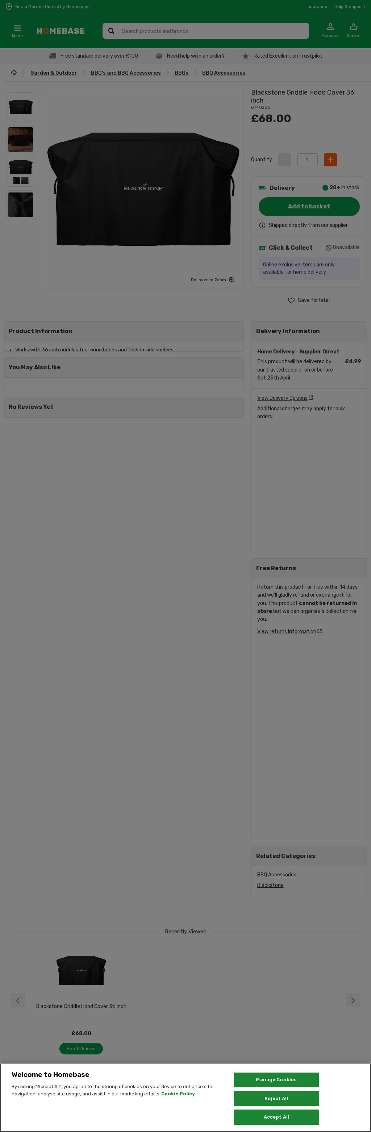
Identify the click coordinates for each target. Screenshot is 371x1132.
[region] (185, 1097)
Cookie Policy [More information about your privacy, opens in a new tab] (178, 1093)
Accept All (276, 1117)
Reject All (276, 1098)
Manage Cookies (276, 1079)
